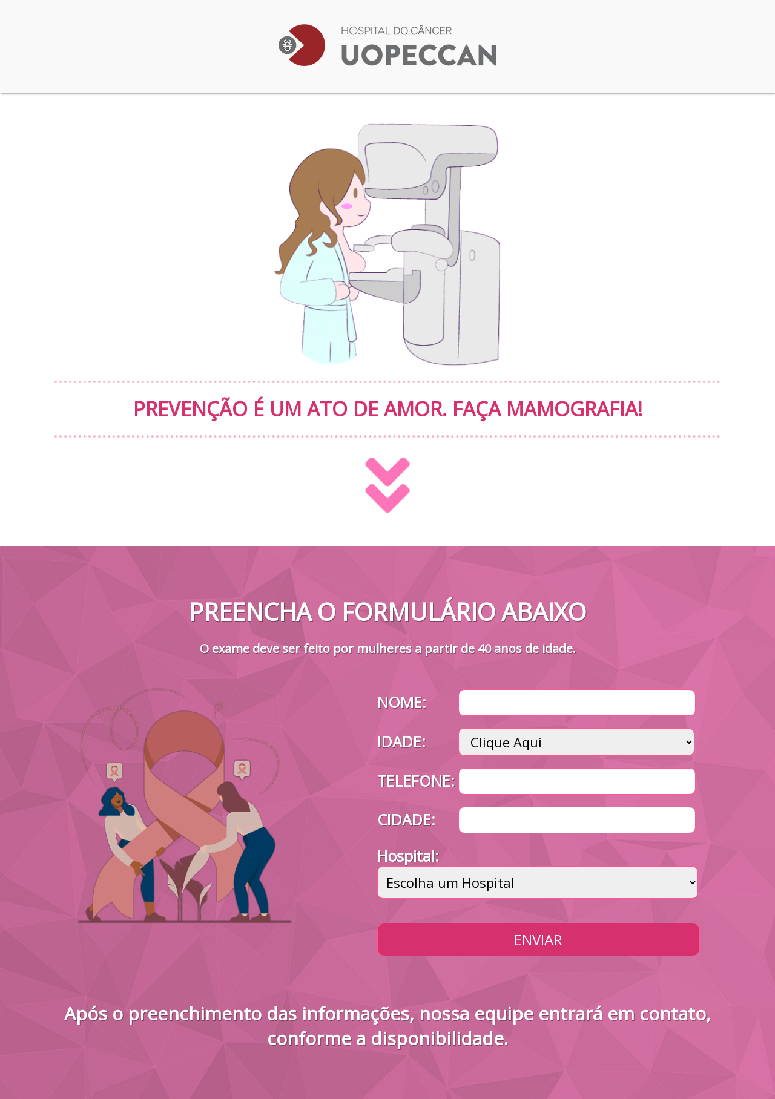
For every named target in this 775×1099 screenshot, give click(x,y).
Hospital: (408, 855)
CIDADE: (406, 819)
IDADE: (401, 741)
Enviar (538, 940)
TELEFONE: (416, 780)
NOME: (401, 702)
